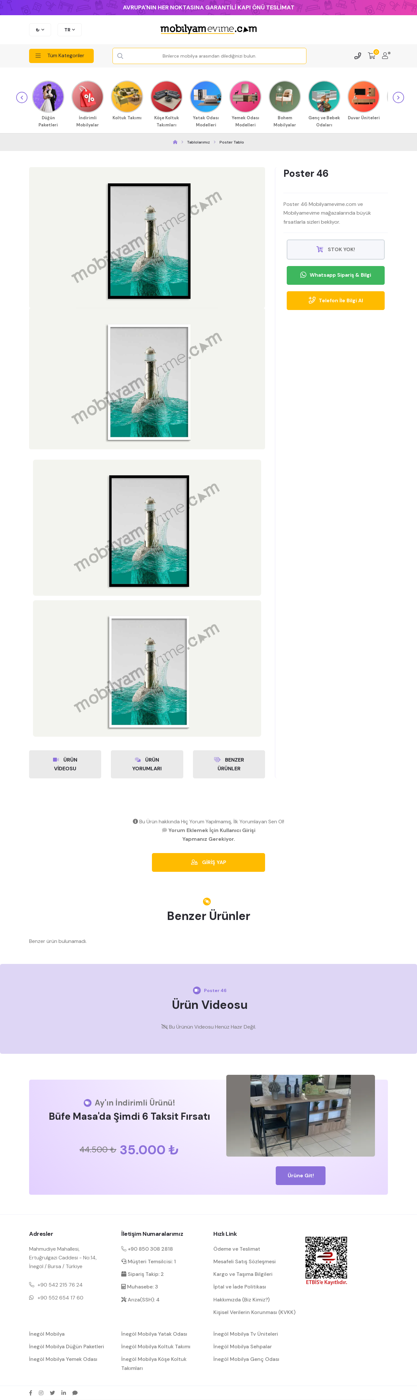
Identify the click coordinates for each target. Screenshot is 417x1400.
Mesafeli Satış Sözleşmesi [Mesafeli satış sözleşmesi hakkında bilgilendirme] (244, 1261)
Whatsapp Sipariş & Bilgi (336, 275)
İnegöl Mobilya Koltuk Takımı (155, 1346)
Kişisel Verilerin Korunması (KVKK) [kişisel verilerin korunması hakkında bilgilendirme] (254, 1312)
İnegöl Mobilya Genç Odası (246, 1358)
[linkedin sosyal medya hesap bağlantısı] (63, 1392)
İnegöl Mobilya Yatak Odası (154, 1333)
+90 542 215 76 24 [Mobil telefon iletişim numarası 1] (60, 1284)
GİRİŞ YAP (208, 861)
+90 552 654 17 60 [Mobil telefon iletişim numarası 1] (60, 1297)
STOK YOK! (335, 248)
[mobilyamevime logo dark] (208, 29)
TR (67, 30)
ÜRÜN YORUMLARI (147, 763)
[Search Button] (120, 56)
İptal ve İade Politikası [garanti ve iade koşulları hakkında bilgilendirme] (239, 1286)
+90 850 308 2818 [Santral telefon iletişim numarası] (147, 1248)
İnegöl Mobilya (47, 1333)
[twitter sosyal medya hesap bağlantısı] (52, 1392)
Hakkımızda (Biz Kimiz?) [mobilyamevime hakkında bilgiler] (241, 1299)
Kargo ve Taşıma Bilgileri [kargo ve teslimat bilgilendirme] (243, 1273)
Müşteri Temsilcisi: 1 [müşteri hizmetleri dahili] (148, 1261)
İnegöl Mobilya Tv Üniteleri (245, 1333)
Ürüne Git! (301, 1175)
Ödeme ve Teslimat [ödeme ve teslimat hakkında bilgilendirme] (236, 1248)
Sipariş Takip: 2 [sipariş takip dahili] (142, 1273)
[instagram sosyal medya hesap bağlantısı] (41, 1392)
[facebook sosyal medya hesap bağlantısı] (30, 1392)
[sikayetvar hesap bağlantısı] (75, 1392)
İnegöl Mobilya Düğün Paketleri (66, 1346)
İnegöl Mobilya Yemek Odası (63, 1358)
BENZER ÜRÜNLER (229, 763)
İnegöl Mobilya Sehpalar (242, 1346)
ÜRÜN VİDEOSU (65, 763)
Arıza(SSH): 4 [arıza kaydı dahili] (140, 1299)
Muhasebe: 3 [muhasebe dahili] (139, 1286)
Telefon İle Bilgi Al (335, 300)
